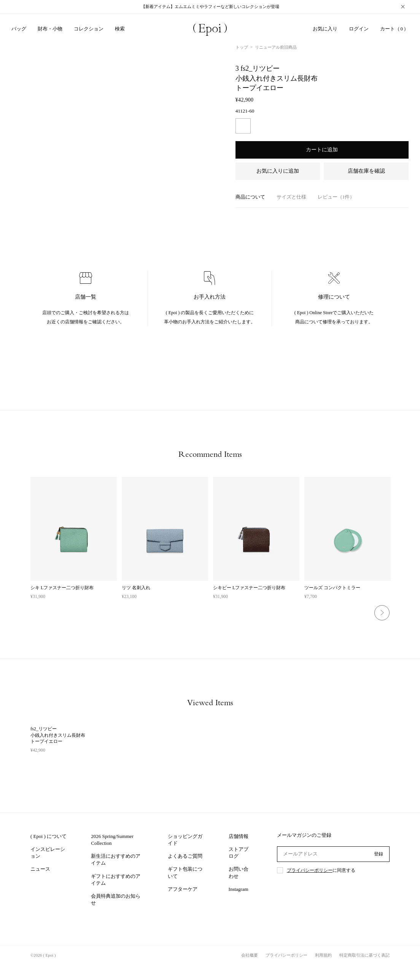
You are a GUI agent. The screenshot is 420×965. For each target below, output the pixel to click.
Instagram (238, 889)
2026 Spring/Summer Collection (112, 839)
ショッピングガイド (185, 839)
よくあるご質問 (185, 856)
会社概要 (249, 955)
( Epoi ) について (48, 836)
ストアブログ (238, 852)
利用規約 (323, 955)
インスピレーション (47, 852)
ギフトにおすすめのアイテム (115, 879)
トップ (241, 47)
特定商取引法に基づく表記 (364, 955)
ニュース (40, 869)
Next (382, 612)
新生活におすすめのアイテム (115, 859)
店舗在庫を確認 (366, 171)
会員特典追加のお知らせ (115, 899)
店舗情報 (238, 836)
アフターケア (182, 889)
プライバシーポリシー (309, 870)
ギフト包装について (185, 872)
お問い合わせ (238, 872)
